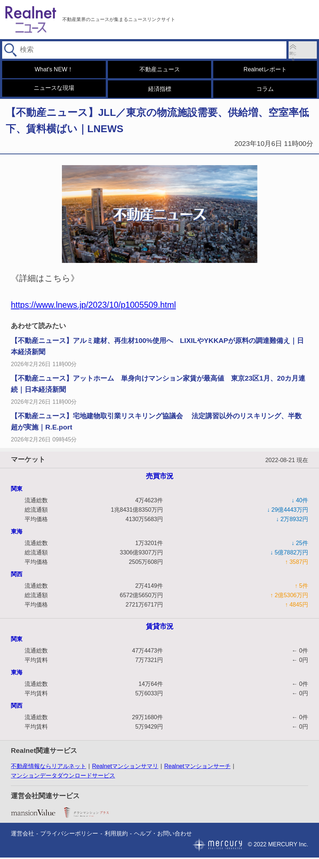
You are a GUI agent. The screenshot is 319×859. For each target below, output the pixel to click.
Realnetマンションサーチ (197, 768)
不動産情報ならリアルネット (48, 768)
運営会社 (22, 835)
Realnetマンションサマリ (125, 768)
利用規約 (116, 835)
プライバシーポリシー (69, 835)
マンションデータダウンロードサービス (63, 777)
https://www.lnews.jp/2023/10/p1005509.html (93, 306)
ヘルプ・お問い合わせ (163, 835)
